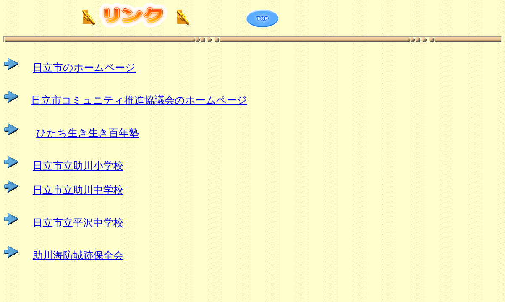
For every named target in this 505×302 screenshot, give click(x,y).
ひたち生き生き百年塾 (87, 133)
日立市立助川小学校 (78, 165)
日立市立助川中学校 (78, 190)
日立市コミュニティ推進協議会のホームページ (139, 100)
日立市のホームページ (84, 67)
